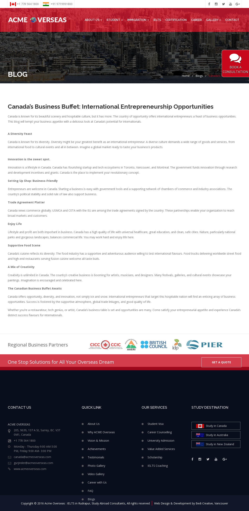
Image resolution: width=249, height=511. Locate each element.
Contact (232, 20)
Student (114, 20)
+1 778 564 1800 (24, 4)
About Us (93, 20)
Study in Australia (212, 469)
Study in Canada (211, 460)
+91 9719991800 (57, 4)
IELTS (157, 20)
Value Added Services (161, 483)
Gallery (213, 20)
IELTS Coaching (158, 499)
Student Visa (156, 458)
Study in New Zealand (215, 478)
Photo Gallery (96, 499)
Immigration (138, 20)
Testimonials (96, 491)
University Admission (161, 474)
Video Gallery (96, 508)
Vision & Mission (98, 474)
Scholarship (155, 491)
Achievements (97, 483)
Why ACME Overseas (101, 466)
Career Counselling (160, 466)
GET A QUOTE (221, 367)
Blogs (199, 76)
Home (186, 76)
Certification (176, 20)
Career (196, 20)
